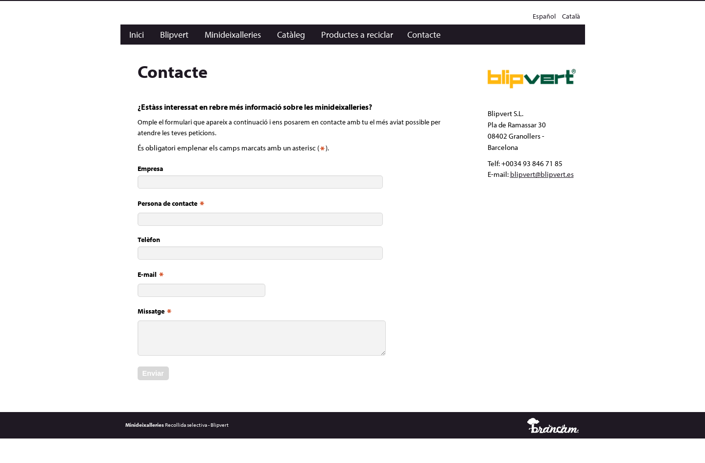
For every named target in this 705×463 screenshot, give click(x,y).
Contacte (424, 34)
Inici (136, 34)
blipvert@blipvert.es (542, 174)
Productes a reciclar (357, 34)
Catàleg (291, 34)
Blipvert (174, 34)
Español (545, 16)
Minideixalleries (233, 34)
